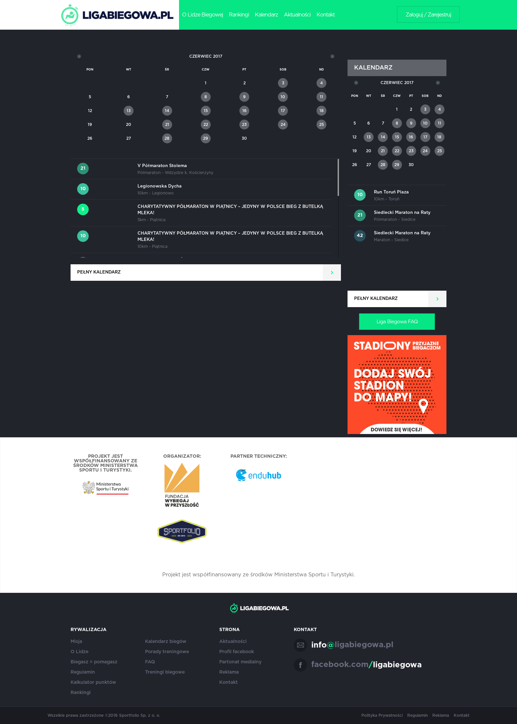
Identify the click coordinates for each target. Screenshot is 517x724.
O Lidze (79, 652)
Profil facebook (236, 652)
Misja (76, 641)
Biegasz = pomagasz (94, 662)
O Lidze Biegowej (202, 14)
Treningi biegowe (165, 672)
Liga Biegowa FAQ (397, 321)
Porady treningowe (167, 652)
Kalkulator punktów (93, 682)
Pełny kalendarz (99, 272)
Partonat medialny (240, 662)
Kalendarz (266, 14)
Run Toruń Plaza (391, 192)
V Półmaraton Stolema (162, 166)
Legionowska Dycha (159, 186)
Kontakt (326, 14)
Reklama (229, 672)
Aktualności (297, 14)
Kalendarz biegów (165, 641)
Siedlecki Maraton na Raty (402, 213)
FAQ (150, 662)
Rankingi (239, 14)
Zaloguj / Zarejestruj (428, 14)
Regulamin (83, 672)
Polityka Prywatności (382, 715)
